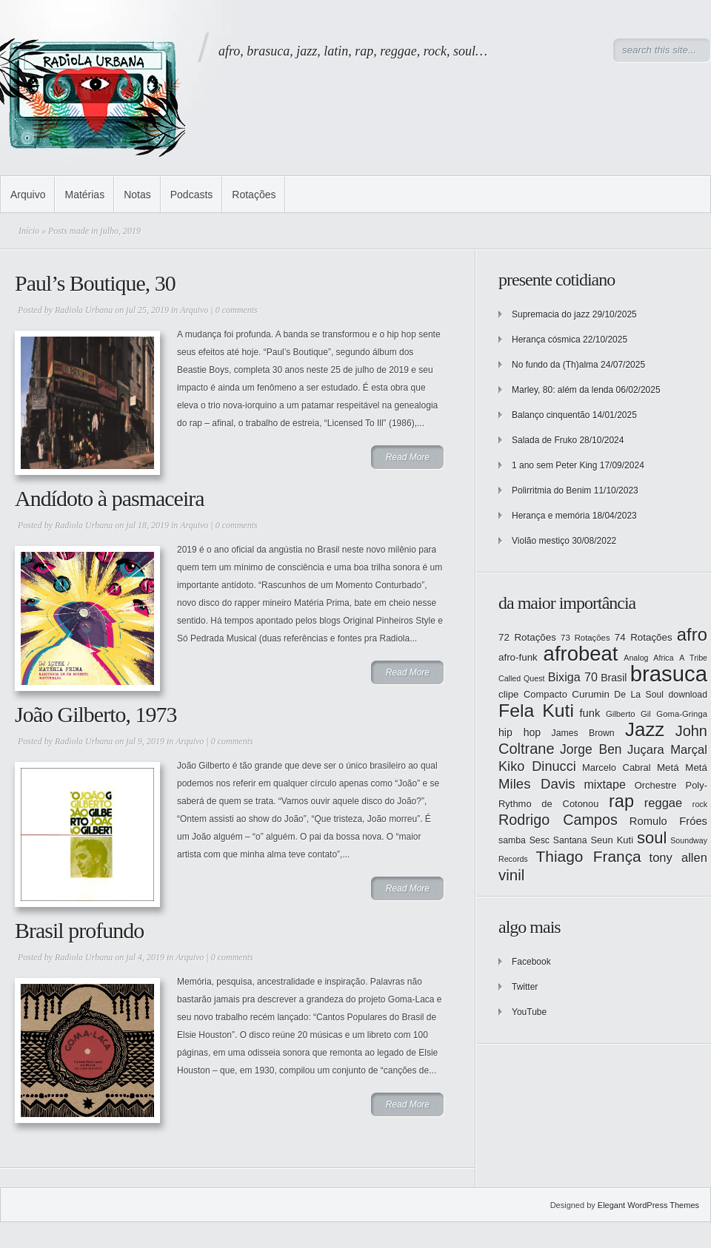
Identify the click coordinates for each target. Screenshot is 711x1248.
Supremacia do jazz (551, 314)
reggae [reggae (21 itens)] (663, 803)
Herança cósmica (546, 339)
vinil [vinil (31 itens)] (511, 874)
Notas (137, 194)
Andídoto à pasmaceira (109, 498)
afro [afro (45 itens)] (692, 634)
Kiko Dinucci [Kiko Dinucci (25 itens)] (537, 766)
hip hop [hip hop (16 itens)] (519, 732)
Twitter (525, 987)
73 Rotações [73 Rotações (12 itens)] (585, 637)
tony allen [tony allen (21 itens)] (678, 858)
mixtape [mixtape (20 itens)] (604, 784)
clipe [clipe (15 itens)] (508, 694)
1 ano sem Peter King (554, 465)
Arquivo (27, 194)
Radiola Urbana (84, 310)
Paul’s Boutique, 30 (95, 283)
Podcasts (191, 194)
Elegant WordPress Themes (648, 1205)
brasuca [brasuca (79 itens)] (668, 673)
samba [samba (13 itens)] (512, 840)
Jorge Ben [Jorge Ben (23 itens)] (591, 749)
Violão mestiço (541, 541)
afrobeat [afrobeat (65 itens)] (581, 653)
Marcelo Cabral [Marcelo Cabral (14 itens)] (616, 767)
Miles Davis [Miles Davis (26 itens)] (536, 784)
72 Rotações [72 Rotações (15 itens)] (527, 637)
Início (29, 231)
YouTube (529, 1012)
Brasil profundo (79, 930)
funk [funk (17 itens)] (590, 713)
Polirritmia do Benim (551, 490)
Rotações (254, 194)
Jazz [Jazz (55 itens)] (644, 729)
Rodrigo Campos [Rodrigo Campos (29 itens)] (558, 820)
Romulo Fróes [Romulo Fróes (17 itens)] (668, 821)
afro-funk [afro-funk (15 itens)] (518, 657)
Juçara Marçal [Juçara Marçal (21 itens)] (667, 750)
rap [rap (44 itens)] (621, 801)
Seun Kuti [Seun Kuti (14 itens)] (611, 840)
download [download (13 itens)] (688, 694)
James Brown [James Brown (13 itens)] (583, 733)
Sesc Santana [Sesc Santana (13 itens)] (558, 840)
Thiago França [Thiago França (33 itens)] (588, 856)
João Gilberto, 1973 (95, 714)
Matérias (84, 194)
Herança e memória (551, 515)
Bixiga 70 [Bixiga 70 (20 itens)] (573, 677)
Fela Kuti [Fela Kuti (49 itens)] (536, 711)
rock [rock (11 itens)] (699, 804)
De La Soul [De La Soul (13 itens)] (639, 694)
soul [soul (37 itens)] (652, 838)
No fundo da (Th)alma (555, 365)
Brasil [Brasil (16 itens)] (614, 678)
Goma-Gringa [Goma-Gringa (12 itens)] (681, 713)
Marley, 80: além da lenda (562, 390)
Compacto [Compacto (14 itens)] (545, 694)
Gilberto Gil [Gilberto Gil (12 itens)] (628, 713)
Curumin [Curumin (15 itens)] (591, 694)
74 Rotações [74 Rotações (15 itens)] (643, 637)
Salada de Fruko (544, 440)
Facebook (531, 962)
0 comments (237, 310)
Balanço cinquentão (551, 415)
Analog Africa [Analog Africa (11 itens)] (648, 657)
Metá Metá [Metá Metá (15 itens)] (682, 767)
